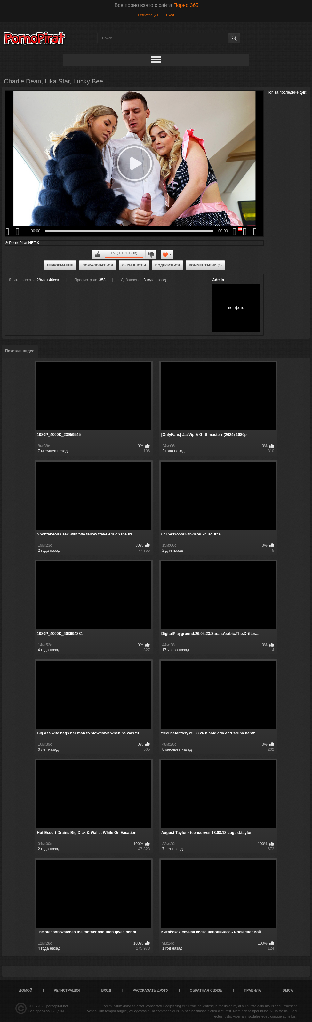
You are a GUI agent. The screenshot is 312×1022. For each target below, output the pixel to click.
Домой (25, 990)
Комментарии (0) (205, 265)
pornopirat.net (57, 1006)
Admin (218, 280)
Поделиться (167, 265)
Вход (170, 15)
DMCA (288, 990)
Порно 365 (185, 5)
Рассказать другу (150, 990)
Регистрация (148, 15)
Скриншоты (134, 265)
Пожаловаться (97, 265)
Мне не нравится (150, 254)
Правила (252, 990)
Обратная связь (206, 990)
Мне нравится (97, 254)
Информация (60, 265)
